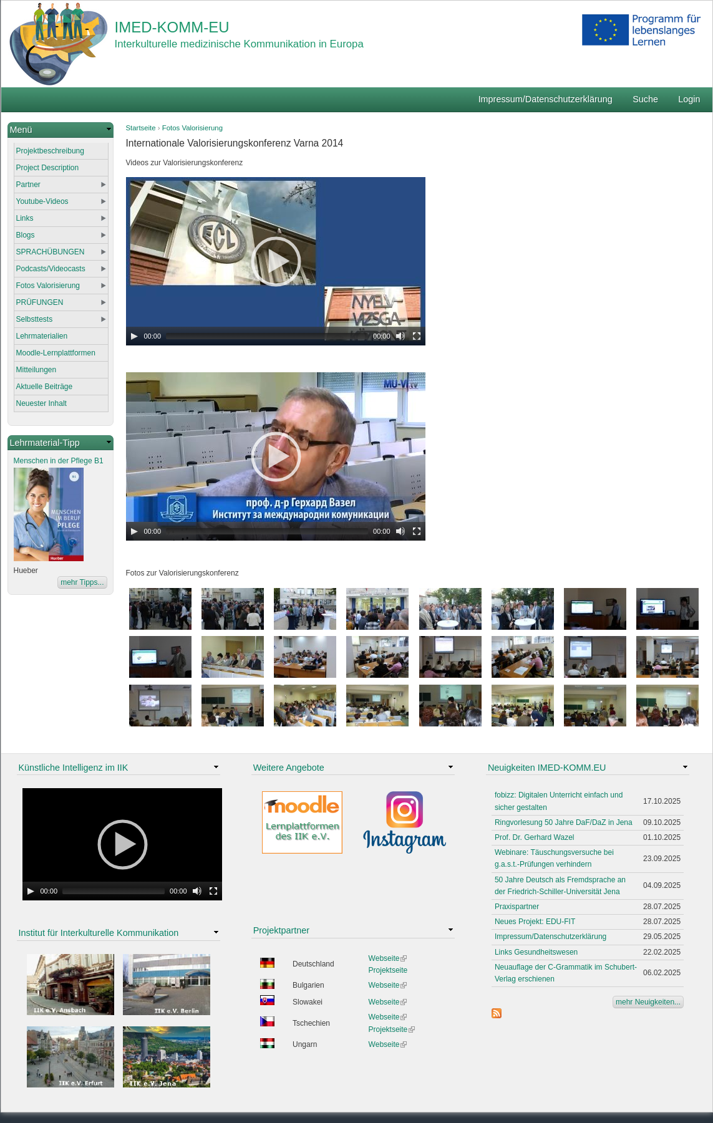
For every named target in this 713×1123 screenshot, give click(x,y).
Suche (645, 99)
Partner (28, 184)
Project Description (47, 167)
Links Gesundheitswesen (536, 952)
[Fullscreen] (417, 336)
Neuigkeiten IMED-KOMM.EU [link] (547, 768)
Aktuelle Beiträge (44, 386)
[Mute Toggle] (400, 336)
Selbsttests (34, 319)
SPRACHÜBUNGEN (50, 252)
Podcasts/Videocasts (50, 268)
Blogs (25, 235)
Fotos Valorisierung (192, 128)
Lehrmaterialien (42, 336)
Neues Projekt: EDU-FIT (535, 921)
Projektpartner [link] (281, 930)
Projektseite (388, 970)
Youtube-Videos (42, 201)
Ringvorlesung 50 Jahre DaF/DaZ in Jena (564, 822)
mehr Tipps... (82, 582)
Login (689, 99)
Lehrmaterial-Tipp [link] (45, 443)
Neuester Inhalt (41, 403)
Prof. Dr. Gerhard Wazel (535, 837)
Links (25, 218)
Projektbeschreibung (50, 151)
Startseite (141, 128)
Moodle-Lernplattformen (55, 353)
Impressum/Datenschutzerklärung (545, 99)
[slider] (267, 336)
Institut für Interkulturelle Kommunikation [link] (99, 933)
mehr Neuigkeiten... (648, 1002)
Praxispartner (517, 906)
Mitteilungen (36, 369)
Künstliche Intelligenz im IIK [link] (74, 768)
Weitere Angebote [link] (288, 768)
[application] (275, 261)
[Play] (134, 336)
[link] (60, 130)
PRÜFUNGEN (40, 302)
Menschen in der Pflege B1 (59, 460)
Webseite (388, 958)
